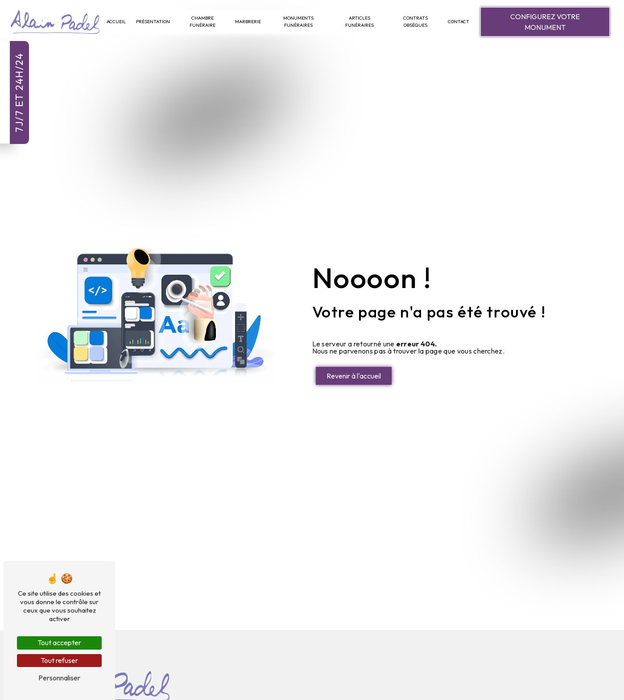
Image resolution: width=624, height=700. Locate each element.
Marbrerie (248, 22)
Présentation (153, 22)
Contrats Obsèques (415, 21)
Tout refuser (59, 660)
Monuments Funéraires (298, 21)
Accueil (116, 22)
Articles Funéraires (359, 21)
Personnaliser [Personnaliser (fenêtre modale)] (59, 677)
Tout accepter (59, 642)
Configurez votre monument (545, 22)
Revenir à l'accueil (353, 375)
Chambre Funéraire (202, 21)
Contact (458, 22)
